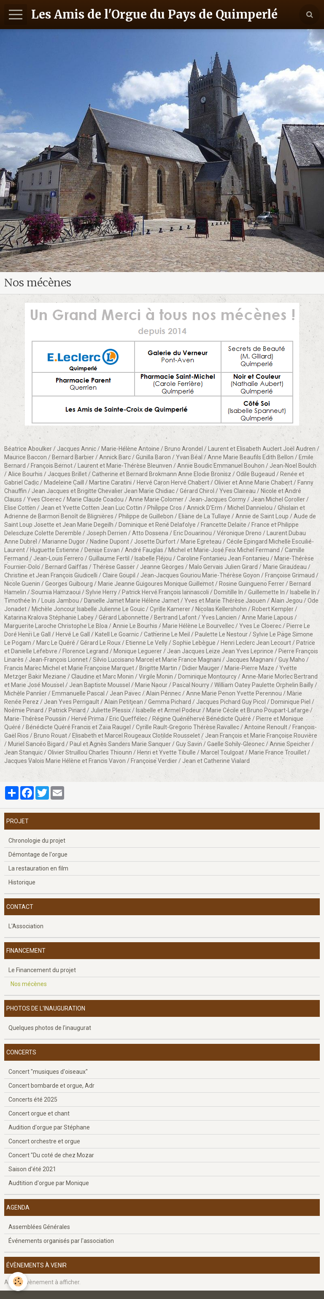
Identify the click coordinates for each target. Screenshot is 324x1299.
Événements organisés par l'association (61, 1240)
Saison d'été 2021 (32, 1169)
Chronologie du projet (36, 840)
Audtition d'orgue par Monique (48, 1183)
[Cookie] (17, 1281)
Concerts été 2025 (32, 1099)
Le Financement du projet (42, 970)
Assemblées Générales (39, 1227)
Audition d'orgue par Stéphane (49, 1127)
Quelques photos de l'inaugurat (49, 1027)
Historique (21, 882)
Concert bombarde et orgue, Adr (51, 1085)
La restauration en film (38, 868)
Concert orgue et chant (39, 1113)
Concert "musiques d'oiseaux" (48, 1071)
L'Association (25, 926)
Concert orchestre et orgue (44, 1141)
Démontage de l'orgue (38, 854)
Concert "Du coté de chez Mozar (51, 1155)
